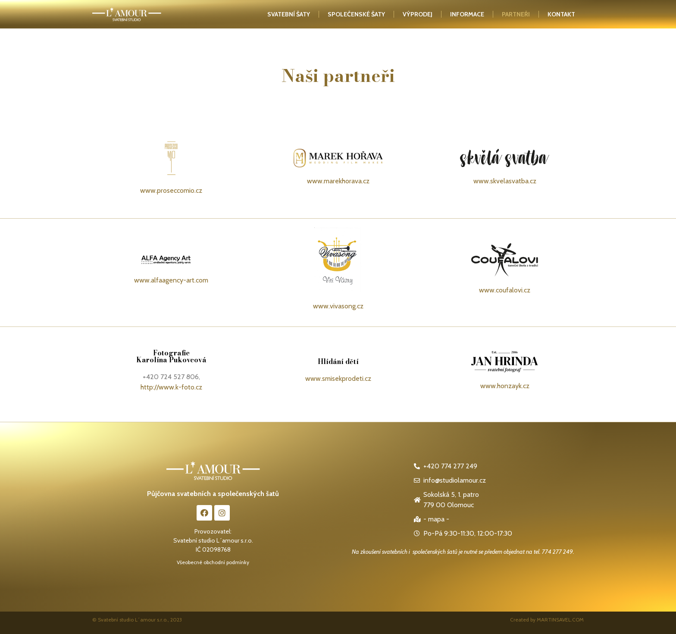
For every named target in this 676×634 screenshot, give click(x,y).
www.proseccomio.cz (171, 190)
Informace (467, 14)
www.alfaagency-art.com (171, 280)
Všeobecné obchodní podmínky (213, 562)
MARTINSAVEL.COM (560, 619)
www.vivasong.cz (338, 306)
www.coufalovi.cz (504, 290)
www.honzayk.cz (504, 386)
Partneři (516, 14)
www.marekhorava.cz (338, 181)
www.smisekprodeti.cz (338, 378)
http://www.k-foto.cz (171, 387)
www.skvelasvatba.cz (504, 181)
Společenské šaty (356, 14)
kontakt (561, 14)
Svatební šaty (288, 14)
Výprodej (417, 14)
